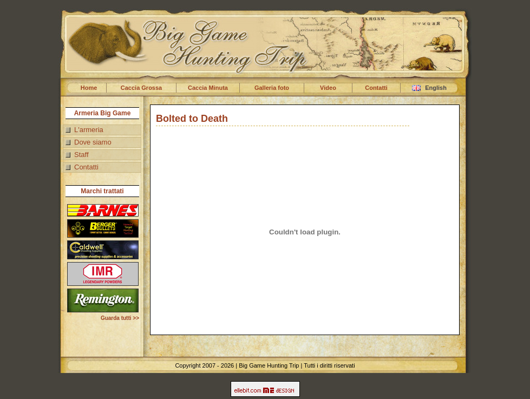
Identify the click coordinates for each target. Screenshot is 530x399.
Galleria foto (271, 87)
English (429, 87)
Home (89, 87)
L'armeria (88, 130)
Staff (81, 155)
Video (328, 87)
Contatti (376, 87)
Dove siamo (93, 142)
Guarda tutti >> (120, 318)
